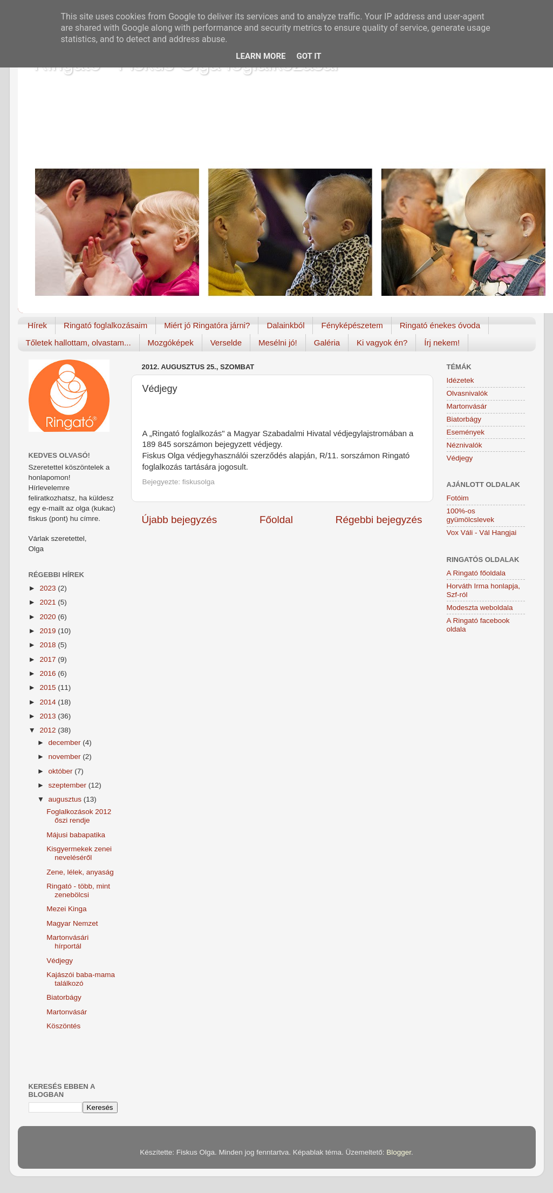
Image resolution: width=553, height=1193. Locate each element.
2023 (48, 588)
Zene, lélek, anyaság (80, 872)
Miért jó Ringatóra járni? (207, 325)
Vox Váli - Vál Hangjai (482, 532)
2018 (48, 645)
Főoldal (276, 519)
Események (466, 432)
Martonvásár (66, 1012)
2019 (48, 631)
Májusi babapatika (75, 835)
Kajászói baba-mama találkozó (80, 979)
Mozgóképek (171, 342)
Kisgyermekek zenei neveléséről (79, 853)
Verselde (226, 342)
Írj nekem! (442, 342)
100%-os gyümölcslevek (471, 515)
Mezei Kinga (66, 909)
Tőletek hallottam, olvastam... (78, 342)
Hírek (37, 325)
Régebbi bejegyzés (379, 519)
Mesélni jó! (277, 342)
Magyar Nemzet (72, 923)
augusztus (66, 799)
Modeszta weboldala (480, 608)
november (66, 757)
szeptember (68, 785)
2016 (48, 673)
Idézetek (460, 380)
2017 (48, 659)
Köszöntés (63, 1026)
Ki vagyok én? (382, 342)
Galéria (327, 342)
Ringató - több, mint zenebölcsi (78, 890)
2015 (48, 687)
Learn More (260, 56)
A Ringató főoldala (476, 573)
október (62, 771)
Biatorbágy (63, 997)
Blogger (398, 1152)
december (66, 742)
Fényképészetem (352, 325)
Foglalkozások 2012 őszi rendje (78, 816)
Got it (308, 56)
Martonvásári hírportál (67, 941)
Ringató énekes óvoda (440, 325)
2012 (48, 730)
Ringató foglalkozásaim (105, 325)
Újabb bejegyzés (179, 519)
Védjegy (59, 961)
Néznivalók (464, 445)
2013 (48, 716)
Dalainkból (285, 325)
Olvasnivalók (467, 393)
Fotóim (458, 498)
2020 (48, 617)
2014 (48, 702)
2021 (48, 602)
